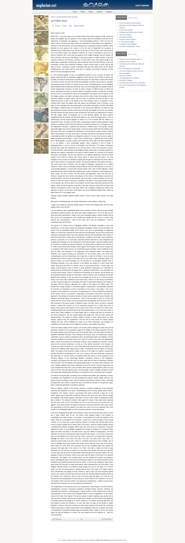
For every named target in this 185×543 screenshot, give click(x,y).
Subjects (109, 12)
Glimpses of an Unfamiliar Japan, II (130, 59)
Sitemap (92, 540)
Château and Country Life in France (131, 32)
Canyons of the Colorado (127, 39)
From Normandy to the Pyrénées (130, 23)
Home (75, 12)
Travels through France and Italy (67, 17)
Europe (57, 26)
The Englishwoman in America (129, 78)
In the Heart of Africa (126, 30)
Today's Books (121, 53)
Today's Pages (132, 54)
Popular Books (121, 17)
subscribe (114, 540)
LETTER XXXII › (106, 519)
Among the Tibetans (125, 37)
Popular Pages (132, 18)
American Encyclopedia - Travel (129, 46)
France (64, 26)
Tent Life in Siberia (125, 35)
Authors (99, 12)
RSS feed (123, 540)
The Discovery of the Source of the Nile (132, 83)
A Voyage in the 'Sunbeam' (128, 44)
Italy (70, 26)
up (81, 519)
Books (83, 12)
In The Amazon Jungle (126, 42)
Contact (86, 540)
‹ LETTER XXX (57, 519)
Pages (91, 12)
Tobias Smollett (79, 26)
